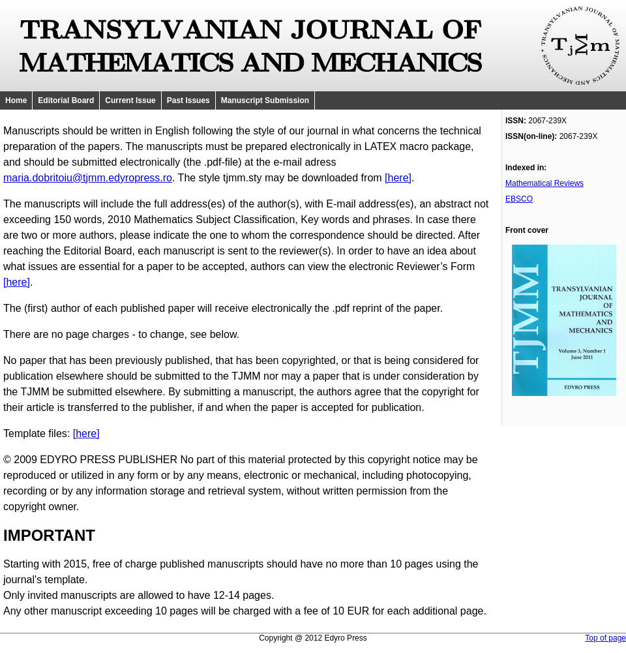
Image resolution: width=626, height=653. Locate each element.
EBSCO (519, 199)
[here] (398, 177)
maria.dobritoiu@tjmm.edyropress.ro (87, 177)
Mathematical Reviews (544, 183)
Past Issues (188, 100)
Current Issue (130, 100)
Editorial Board (66, 100)
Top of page (605, 638)
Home (16, 100)
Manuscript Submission (265, 100)
